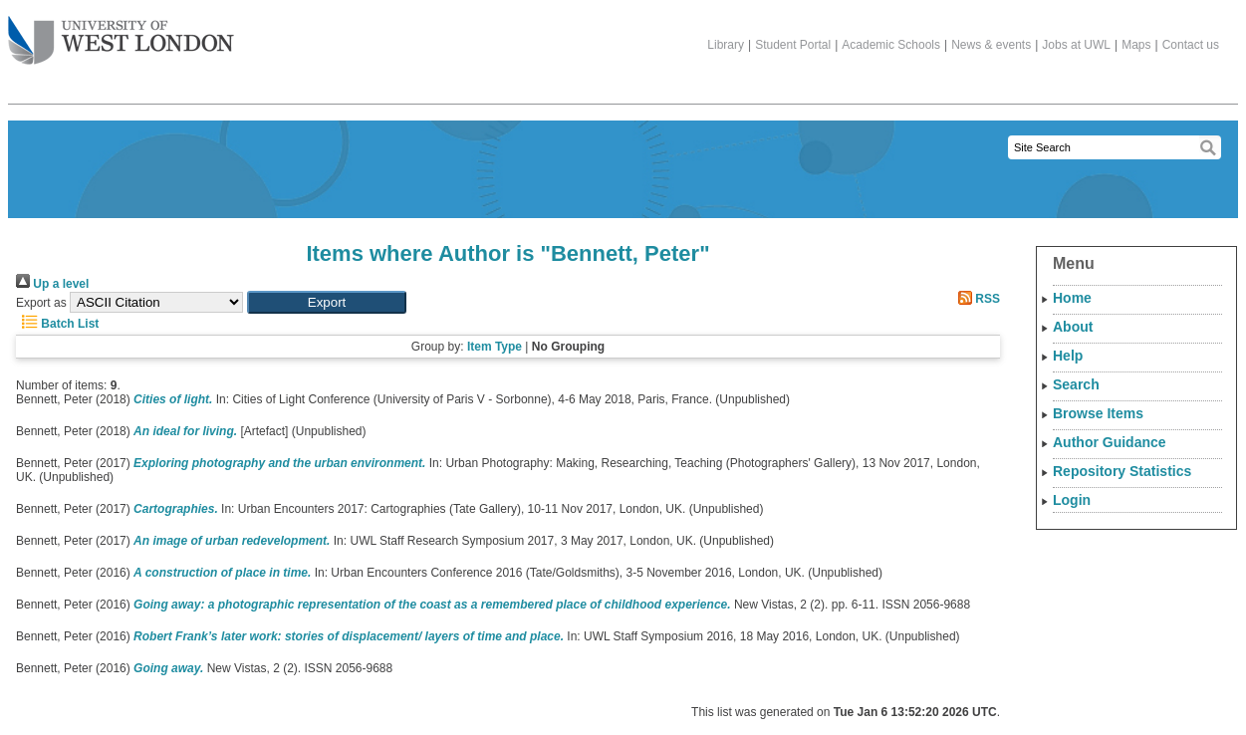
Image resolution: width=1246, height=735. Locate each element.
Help (1068, 356)
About (1073, 327)
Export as (41, 303)
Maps (1135, 45)
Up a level (52, 284)
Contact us (1190, 45)
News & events (991, 45)
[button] (326, 302)
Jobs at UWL (1076, 45)
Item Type (494, 347)
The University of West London (121, 33)
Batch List (57, 324)
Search (1076, 384)
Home (1072, 298)
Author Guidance (1109, 442)
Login (1072, 500)
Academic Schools (891, 45)
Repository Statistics (1122, 471)
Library (725, 45)
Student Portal (793, 45)
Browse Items (1098, 413)
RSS (976, 299)
